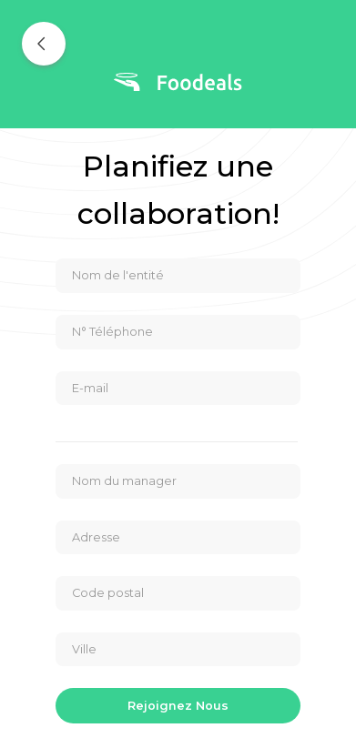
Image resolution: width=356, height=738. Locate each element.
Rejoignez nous (178, 706)
